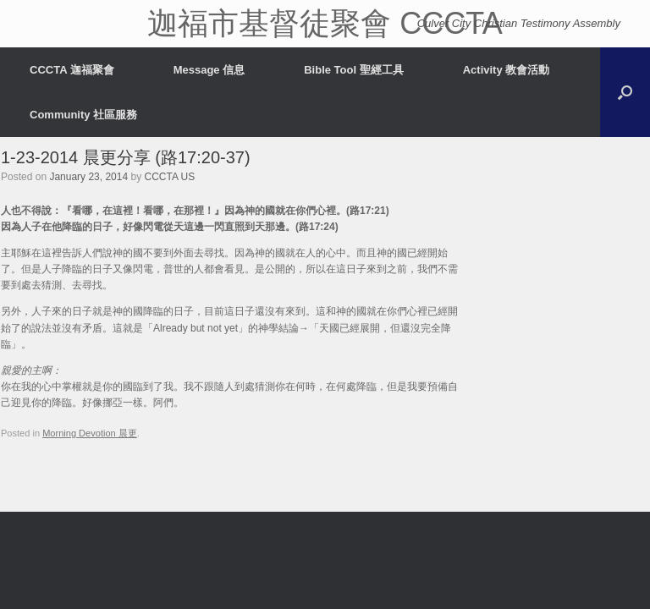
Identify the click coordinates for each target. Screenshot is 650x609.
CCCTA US (170, 177)
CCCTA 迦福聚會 (72, 69)
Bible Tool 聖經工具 (353, 69)
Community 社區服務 (83, 114)
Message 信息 (209, 69)
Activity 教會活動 (506, 69)
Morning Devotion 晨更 (89, 433)
